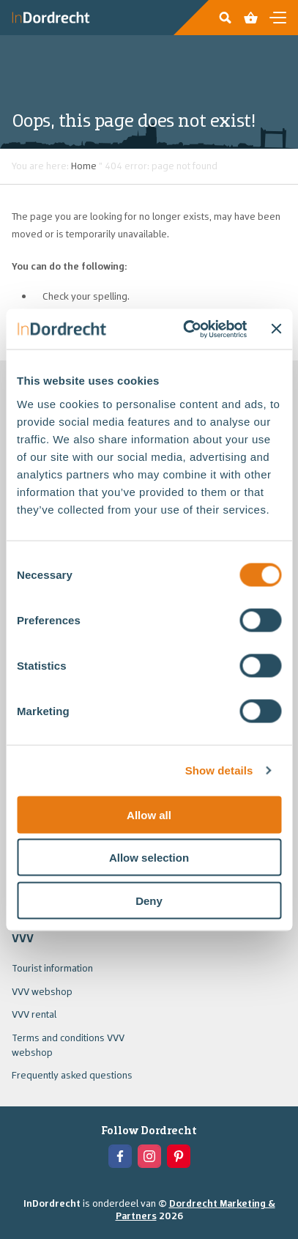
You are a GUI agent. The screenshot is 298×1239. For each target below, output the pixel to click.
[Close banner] (276, 329)
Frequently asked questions (72, 1074)
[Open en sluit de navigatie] (277, 17)
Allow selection (149, 857)
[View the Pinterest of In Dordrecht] (178, 1156)
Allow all (149, 814)
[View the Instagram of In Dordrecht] (149, 1156)
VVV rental (34, 1014)
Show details (219, 770)
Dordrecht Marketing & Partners (195, 1209)
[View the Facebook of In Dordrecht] (120, 1156)
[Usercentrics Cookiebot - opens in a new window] (186, 329)
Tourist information (52, 967)
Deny (149, 900)
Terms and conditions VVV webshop (68, 1045)
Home (84, 165)
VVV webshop (42, 991)
